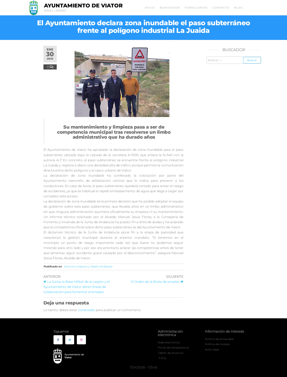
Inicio (150, 7)
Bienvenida (170, 7)
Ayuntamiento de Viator (83, 5)
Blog (238, 7)
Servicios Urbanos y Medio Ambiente (88, 266)
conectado (86, 310)
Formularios (196, 7)
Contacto (221, 7)
